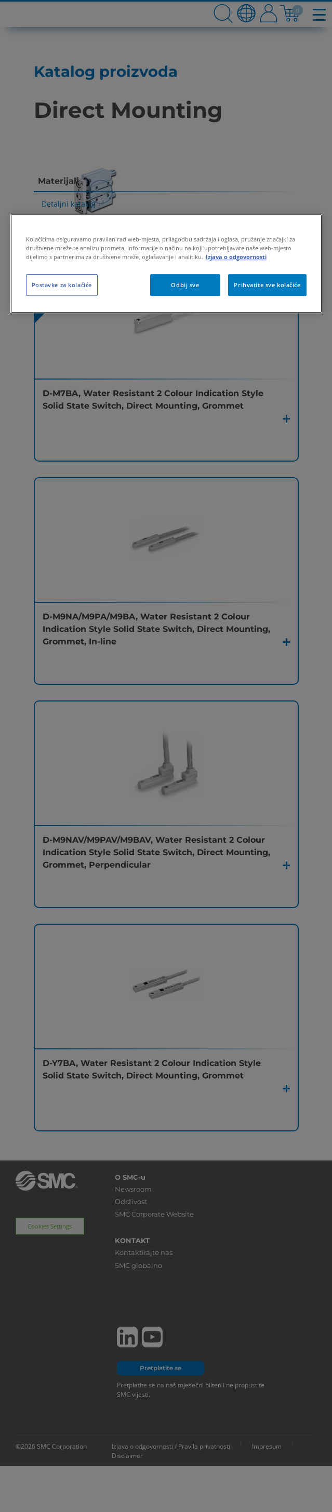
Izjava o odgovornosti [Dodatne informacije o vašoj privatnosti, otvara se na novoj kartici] (236, 257)
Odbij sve (185, 285)
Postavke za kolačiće (62, 285)
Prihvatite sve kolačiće (267, 285)
